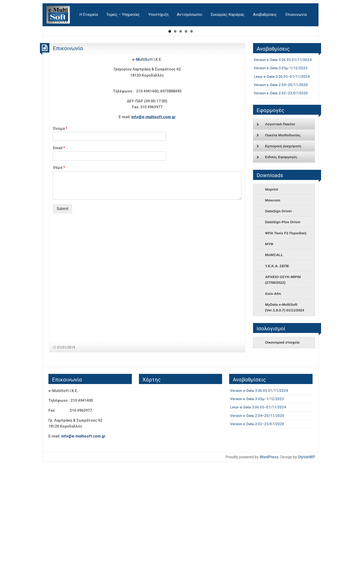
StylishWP (306, 571)
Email (59, 263)
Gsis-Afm (273, 408)
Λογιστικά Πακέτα (276, 239)
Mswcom (272, 315)
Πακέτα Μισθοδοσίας (279, 250)
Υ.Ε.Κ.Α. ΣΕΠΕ (277, 381)
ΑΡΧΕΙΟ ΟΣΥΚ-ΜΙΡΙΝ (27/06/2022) (283, 394)
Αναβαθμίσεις (265, 14)
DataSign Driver (278, 326)
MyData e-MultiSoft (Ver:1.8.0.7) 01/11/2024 (284, 422)
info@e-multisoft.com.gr (153, 231)
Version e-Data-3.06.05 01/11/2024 (283, 174)
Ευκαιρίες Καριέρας (228, 14)
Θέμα (59, 282)
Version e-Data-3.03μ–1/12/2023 (281, 183)
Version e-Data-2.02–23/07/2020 (281, 208)
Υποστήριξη (158, 14)
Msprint (271, 304)
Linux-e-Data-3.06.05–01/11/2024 (282, 191)
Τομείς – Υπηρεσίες (123, 14)
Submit (62, 323)
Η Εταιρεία (88, 14)
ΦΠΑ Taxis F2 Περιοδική (285, 348)
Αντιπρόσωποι (189, 14)
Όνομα (60, 243)
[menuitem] (59, 14)
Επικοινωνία (296, 14)
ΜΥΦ (269, 359)
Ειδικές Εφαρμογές (277, 272)
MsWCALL (274, 370)
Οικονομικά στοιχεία (282, 457)
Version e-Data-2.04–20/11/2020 (281, 199)
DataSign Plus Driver (283, 337)
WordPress (269, 571)
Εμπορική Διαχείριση (279, 261)
